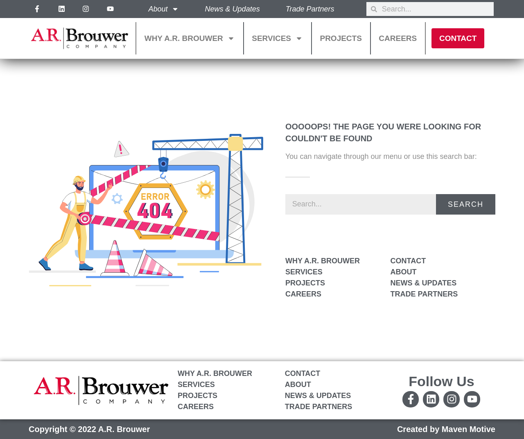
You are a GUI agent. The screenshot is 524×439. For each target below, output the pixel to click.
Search (465, 204)
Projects (340, 38)
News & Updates (232, 9)
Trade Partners (310, 9)
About (163, 9)
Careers (398, 38)
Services (277, 38)
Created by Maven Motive (446, 429)
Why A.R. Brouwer (190, 38)
